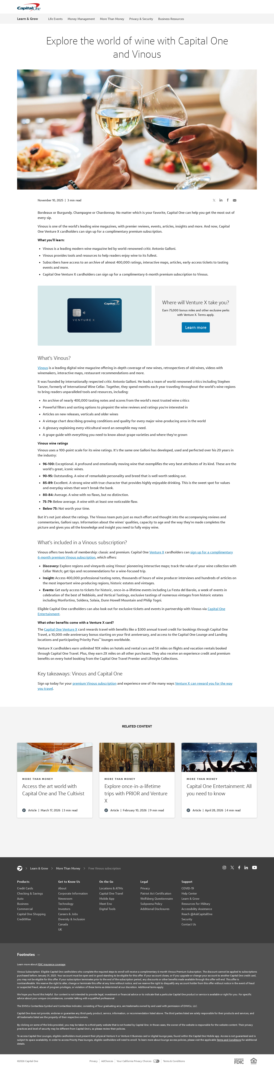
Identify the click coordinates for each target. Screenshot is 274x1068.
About (62, 888)
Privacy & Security (141, 19)
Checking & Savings (30, 893)
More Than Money (112, 19)
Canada (63, 924)
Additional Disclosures (154, 909)
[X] (232, 867)
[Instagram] (224, 867)
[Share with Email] (234, 200)
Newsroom (65, 899)
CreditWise (24, 919)
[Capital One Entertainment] (219, 791)
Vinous (43, 368)
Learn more (195, 327)
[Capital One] (19, 868)
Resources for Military (196, 904)
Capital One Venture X (60, 629)
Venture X (156, 552)
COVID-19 (188, 888)
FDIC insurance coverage (51, 964)
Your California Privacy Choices (138, 1061)
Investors (64, 909)
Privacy (145, 888)
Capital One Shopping (31, 914)
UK (60, 929)
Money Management (81, 19)
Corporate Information (73, 893)
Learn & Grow (27, 19)
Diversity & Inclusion (71, 919)
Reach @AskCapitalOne (197, 914)
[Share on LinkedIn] (221, 200)
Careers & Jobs (68, 914)
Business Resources (171, 19)
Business (22, 904)
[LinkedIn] (246, 867)
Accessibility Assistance (197, 909)
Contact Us (189, 924)
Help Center (189, 893)
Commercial (25, 909)
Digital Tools (107, 909)
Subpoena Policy (151, 904)
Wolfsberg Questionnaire (156, 899)
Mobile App (106, 899)
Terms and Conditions (229, 1039)
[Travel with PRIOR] (137, 794)
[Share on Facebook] (227, 200)
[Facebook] (239, 867)
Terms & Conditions (174, 1061)
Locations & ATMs (111, 888)
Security (187, 919)
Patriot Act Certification (155, 893)
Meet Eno (105, 904)
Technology (65, 904)
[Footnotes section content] (137, 954)
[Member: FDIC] (239, 1061)
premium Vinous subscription (94, 683)
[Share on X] (214, 200)
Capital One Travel (111, 893)
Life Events (55, 19)
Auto (20, 899)
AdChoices (107, 1061)
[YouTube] (254, 867)
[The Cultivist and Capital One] (54, 791)
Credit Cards (25, 888)
